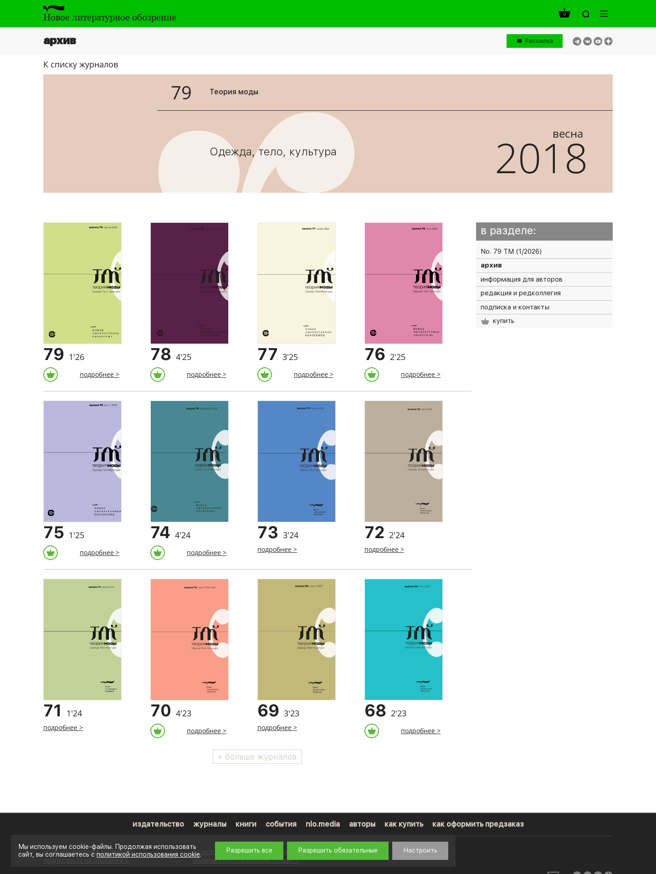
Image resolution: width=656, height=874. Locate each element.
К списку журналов (80, 64)
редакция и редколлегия (521, 293)
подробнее (97, 374)
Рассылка (539, 40)
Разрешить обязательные (338, 850)
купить (497, 321)
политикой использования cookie (148, 854)
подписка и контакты (515, 307)
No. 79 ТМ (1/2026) (511, 251)
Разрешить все (249, 850)
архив (491, 265)
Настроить (420, 850)
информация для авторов (522, 279)
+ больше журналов (257, 756)
